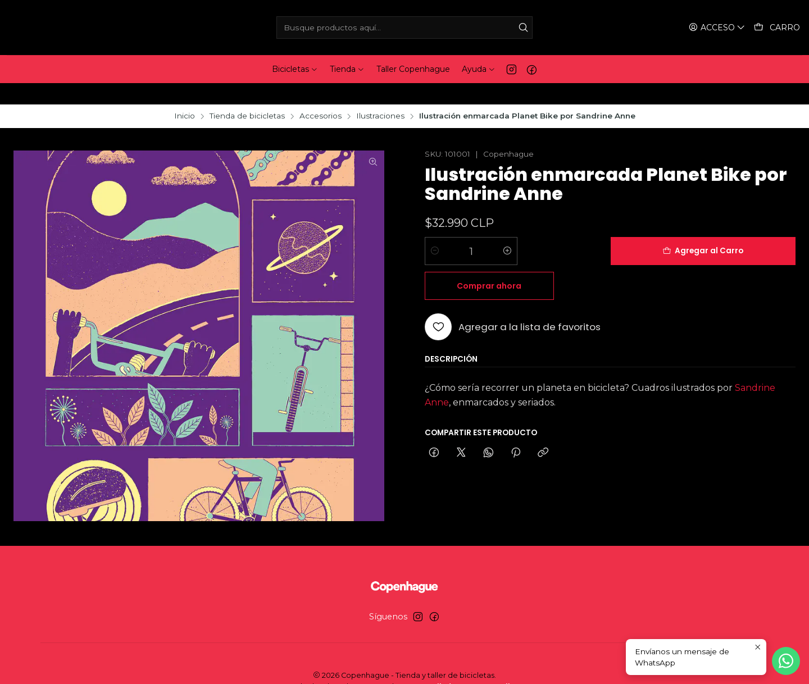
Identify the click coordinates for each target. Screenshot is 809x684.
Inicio (184, 95)
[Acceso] (718, 28)
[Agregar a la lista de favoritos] (513, 270)
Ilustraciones (380, 95)
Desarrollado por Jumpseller (462, 665)
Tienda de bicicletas (247, 95)
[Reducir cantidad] (434, 229)
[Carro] (777, 28)
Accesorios (320, 95)
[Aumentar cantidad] (507, 229)
